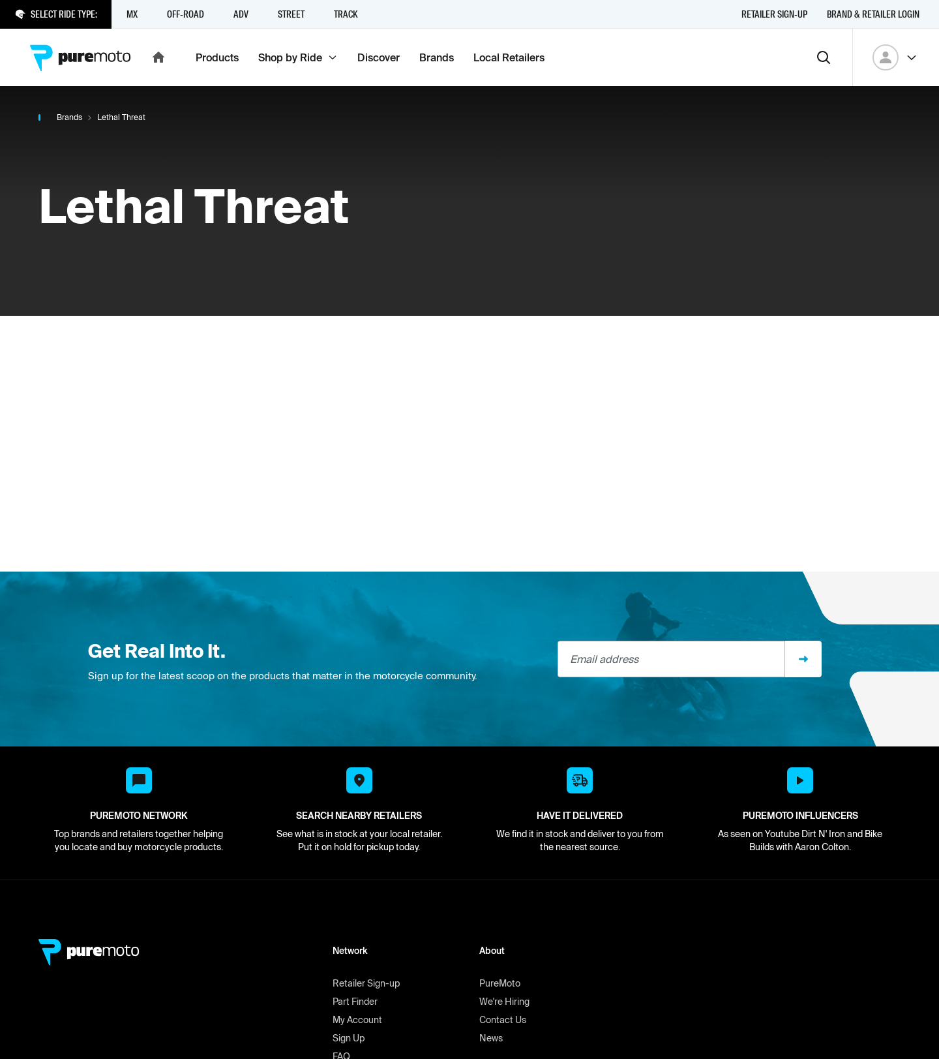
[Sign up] (803, 659)
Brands (69, 117)
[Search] (823, 57)
